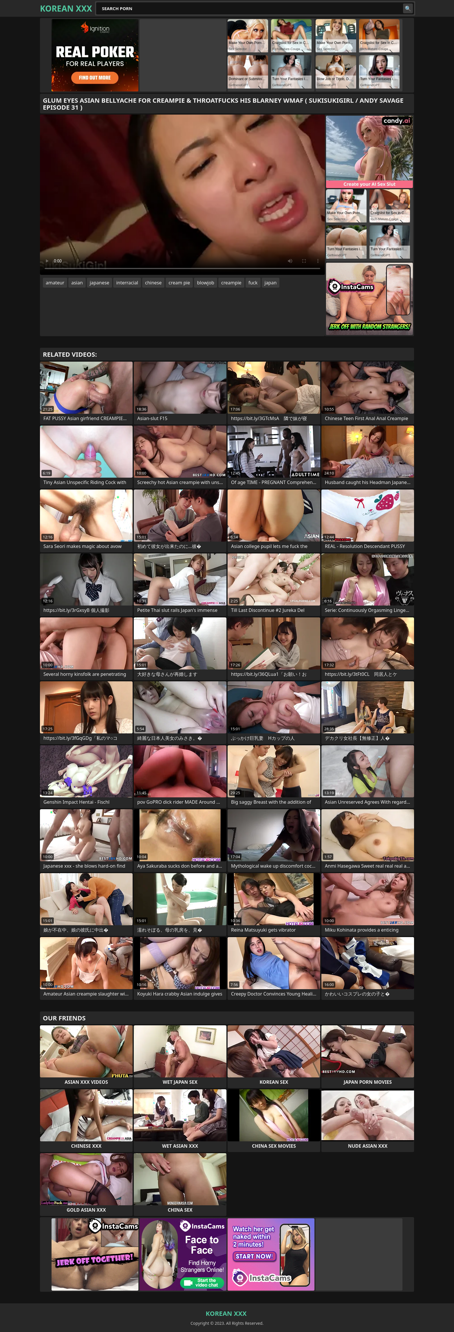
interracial (127, 282)
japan (271, 282)
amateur (55, 282)
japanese (99, 282)
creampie (231, 282)
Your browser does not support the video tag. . (182, 195)
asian (77, 282)
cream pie (179, 282)
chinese (153, 282)
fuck (253, 282)
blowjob (205, 282)
